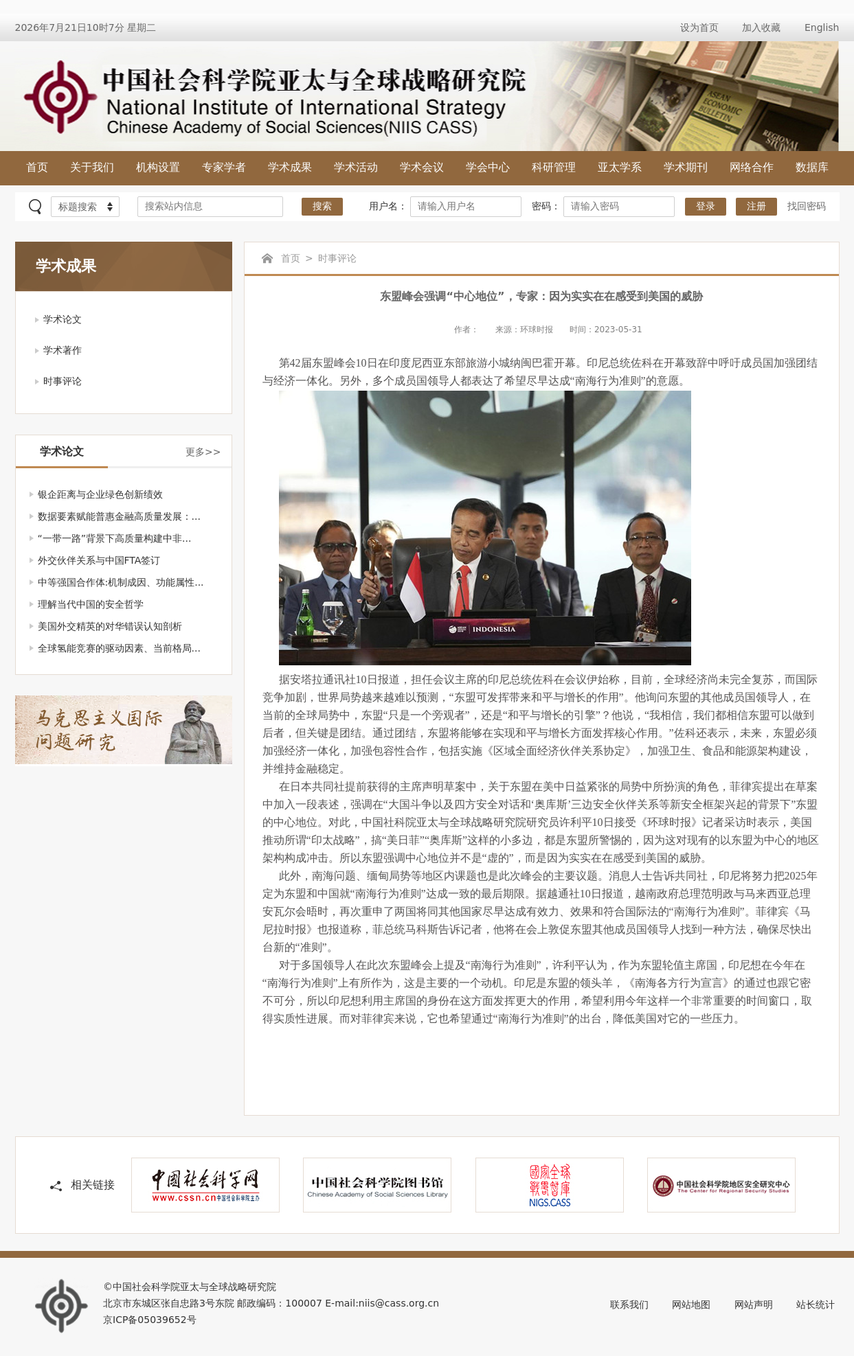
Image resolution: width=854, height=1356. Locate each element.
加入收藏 (761, 27)
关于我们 (92, 167)
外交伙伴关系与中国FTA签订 (99, 560)
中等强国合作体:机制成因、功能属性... (121, 582)
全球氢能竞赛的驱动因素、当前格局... (119, 648)
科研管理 (554, 167)
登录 (705, 206)
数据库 (812, 167)
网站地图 (691, 1304)
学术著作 (62, 350)
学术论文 (62, 319)
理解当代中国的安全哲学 (91, 604)
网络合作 (752, 167)
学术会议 (422, 167)
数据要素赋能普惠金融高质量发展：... (119, 516)
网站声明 (753, 1304)
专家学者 (224, 167)
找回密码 (806, 205)
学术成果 (290, 167)
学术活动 (356, 167)
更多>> (203, 451)
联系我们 (629, 1304)
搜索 (322, 206)
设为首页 (699, 27)
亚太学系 (620, 167)
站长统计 (815, 1304)
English (822, 27)
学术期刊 (686, 167)
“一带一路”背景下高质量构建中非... (115, 538)
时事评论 (62, 381)
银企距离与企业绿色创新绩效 (100, 494)
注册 (756, 206)
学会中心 (488, 167)
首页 (37, 167)
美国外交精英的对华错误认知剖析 (110, 626)
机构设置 (158, 167)
